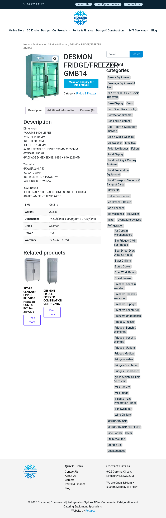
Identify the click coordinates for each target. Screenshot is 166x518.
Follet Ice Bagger (118, 148)
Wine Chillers (123, 414)
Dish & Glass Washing (121, 136)
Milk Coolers (122, 387)
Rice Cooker (115, 433)
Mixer (111, 219)
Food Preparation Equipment (118, 172)
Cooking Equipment (120, 121)
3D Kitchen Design (38, 30)
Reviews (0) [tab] (87, 110)
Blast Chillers (123, 260)
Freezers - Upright (125, 304)
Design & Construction (110, 30)
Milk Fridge (121, 393)
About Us (83, 4)
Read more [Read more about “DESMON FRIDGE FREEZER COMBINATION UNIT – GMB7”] (52, 312)
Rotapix (90, 510)
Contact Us (133, 4)
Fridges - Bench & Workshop (125, 329)
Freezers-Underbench (128, 316)
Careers (69, 480)
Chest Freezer (123, 278)
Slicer (128, 433)
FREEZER (113, 190)
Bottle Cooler (123, 266)
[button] (55, 59)
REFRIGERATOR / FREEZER (124, 427)
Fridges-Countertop (127, 365)
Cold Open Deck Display (122, 109)
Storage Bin (115, 445)
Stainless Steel (117, 439)
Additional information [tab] (61, 110)
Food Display (116, 154)
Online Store (16, 30)
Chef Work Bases (125, 272)
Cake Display (115, 103)
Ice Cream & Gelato (119, 202)
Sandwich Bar (123, 408)
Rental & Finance (83, 30)
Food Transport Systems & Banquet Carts (123, 182)
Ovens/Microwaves (129, 219)
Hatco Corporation (119, 196)
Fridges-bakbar (124, 359)
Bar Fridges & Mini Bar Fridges (125, 242)
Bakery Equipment (119, 77)
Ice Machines (116, 213)
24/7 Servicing (137, 30)
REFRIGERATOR (117, 421)
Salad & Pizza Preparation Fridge (125, 401)
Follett (135, 148)
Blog (154, 30)
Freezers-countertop (127, 310)
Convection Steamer (120, 115)
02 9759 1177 (33, 4)
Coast (130, 103)
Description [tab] (35, 110)
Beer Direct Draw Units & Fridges (124, 252)
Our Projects (60, 30)
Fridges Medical (124, 353)
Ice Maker (133, 213)
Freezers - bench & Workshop (125, 296)
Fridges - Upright (125, 347)
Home (26, 44)
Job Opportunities (108, 4)
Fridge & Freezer (58, 44)
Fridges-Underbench (127, 371)
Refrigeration (39, 44)
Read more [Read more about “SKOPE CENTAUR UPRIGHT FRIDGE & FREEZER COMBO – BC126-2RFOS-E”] (32, 320)
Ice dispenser (116, 208)
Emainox (130, 142)
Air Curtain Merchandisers (123, 232)
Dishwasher (115, 142)
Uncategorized (116, 450)
